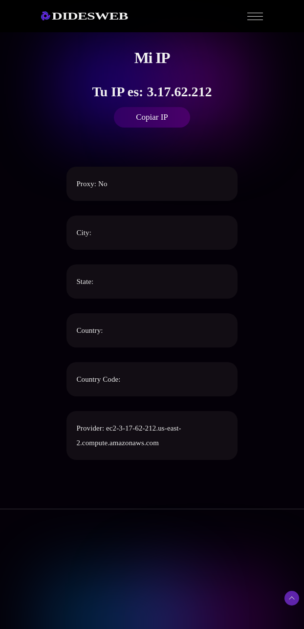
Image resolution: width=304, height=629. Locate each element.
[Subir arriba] (291, 598)
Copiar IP (152, 117)
